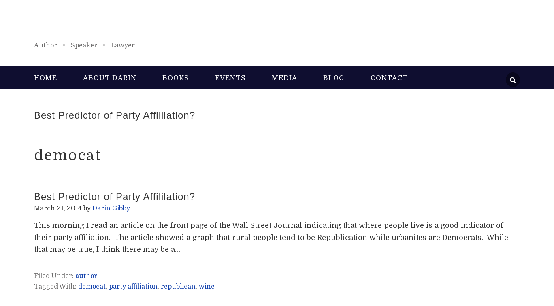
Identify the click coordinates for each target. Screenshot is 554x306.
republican (178, 286)
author (86, 276)
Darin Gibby (277, 24)
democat (92, 286)
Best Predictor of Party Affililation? (114, 115)
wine (207, 286)
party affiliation (133, 286)
